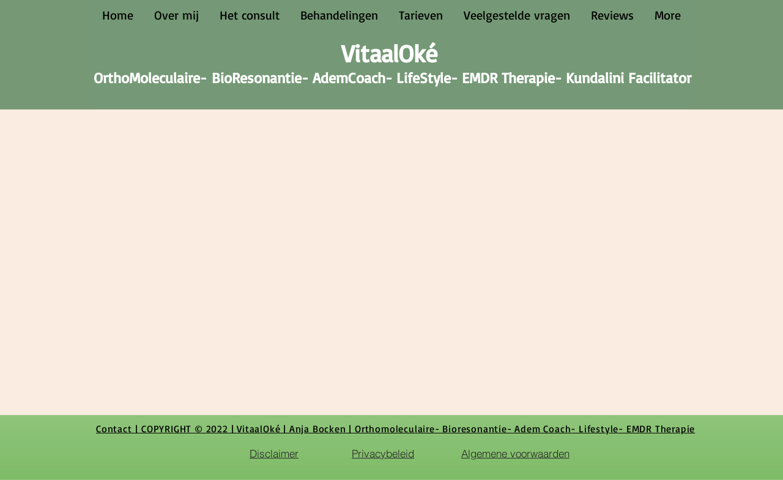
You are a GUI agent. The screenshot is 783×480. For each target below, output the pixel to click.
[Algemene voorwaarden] (515, 453)
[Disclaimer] (274, 453)
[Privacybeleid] (383, 453)
